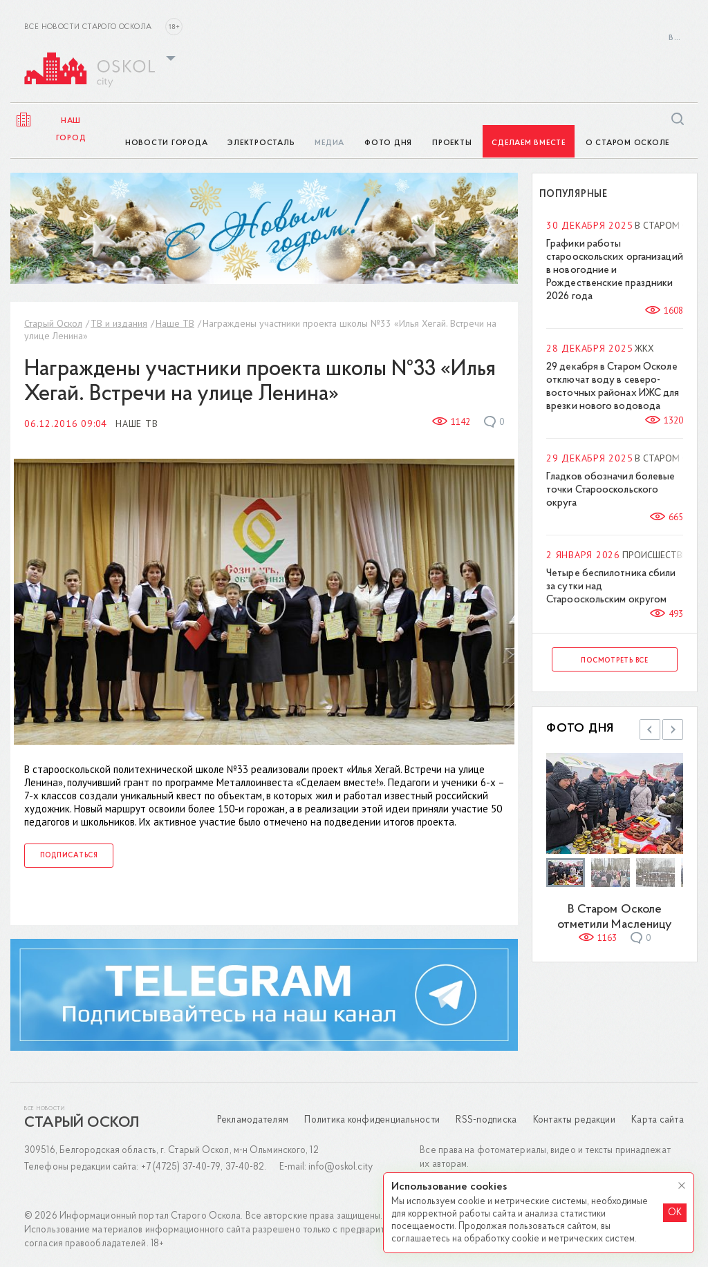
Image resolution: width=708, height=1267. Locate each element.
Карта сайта (657, 1120)
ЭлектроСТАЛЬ (261, 143)
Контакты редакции (574, 1120)
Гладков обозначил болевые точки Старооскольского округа (611, 490)
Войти (676, 38)
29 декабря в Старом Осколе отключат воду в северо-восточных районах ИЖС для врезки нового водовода (613, 387)
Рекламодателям (253, 1120)
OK (675, 1213)
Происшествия (658, 555)
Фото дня (388, 143)
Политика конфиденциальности (372, 1120)
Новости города (166, 143)
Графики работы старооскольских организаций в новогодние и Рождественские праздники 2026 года (614, 270)
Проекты (452, 143)
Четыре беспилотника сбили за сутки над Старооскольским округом (611, 587)
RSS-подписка (486, 1120)
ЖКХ (644, 348)
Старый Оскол (53, 323)
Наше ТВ (175, 323)
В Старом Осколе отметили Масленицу (615, 917)
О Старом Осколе (627, 143)
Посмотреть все (615, 661)
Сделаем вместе (529, 143)
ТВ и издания (119, 323)
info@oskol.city (340, 1167)
